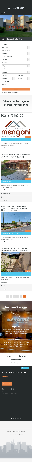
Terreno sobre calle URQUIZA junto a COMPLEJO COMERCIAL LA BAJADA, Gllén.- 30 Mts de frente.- (14, 208)
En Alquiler (25, 367)
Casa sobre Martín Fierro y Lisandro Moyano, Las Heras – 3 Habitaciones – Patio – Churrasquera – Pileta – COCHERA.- (16, 156)
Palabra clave (5, 81)
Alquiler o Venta (6, 50)
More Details (5, 148)
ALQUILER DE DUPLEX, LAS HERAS (15, 373)
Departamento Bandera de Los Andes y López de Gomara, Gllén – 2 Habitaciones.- (15, 249)
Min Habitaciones (6, 62)
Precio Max (20, 75)
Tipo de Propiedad (7, 56)
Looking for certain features (10, 92)
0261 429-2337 (18, 8)
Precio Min (4, 75)
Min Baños (4, 69)
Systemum (21, 434)
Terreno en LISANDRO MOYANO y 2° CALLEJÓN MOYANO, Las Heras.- (13, 115)
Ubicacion (4, 44)
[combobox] (16, 47)
